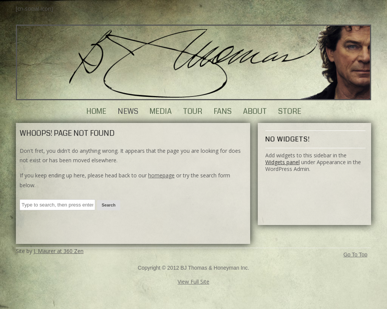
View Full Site (193, 281)
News (128, 111)
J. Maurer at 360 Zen (59, 251)
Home (96, 111)
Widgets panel (282, 162)
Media (161, 111)
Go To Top (355, 255)
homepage (161, 175)
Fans (223, 111)
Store (289, 111)
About (255, 111)
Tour (192, 111)
